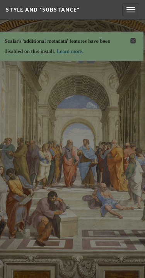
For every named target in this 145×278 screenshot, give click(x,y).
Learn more (69, 49)
